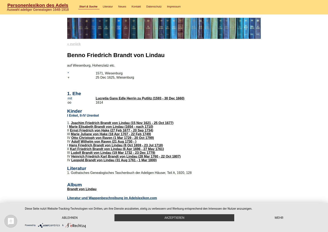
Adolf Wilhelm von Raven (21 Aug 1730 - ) (103, 141)
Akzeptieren (174, 218)
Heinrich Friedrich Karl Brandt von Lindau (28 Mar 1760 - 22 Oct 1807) (125, 156)
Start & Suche (88, 6)
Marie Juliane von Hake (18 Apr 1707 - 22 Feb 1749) (111, 134)
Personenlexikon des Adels (37, 5)
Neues (122, 6)
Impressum (174, 6)
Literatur (108, 6)
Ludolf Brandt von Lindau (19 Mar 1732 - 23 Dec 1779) (113, 152)
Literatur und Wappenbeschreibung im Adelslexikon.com (112, 198)
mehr (279, 218)
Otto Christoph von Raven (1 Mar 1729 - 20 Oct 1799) (112, 138)
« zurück (74, 44)
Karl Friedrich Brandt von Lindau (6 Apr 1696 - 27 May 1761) (117, 149)
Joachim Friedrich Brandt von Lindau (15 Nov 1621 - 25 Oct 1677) (122, 123)
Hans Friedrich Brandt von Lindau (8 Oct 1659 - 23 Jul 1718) (116, 145)
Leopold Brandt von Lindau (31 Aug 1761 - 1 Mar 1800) (114, 160)
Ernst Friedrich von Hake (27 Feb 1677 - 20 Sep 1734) (111, 130)
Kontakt (136, 6)
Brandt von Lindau (81, 189)
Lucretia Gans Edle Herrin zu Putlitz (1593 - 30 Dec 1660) (140, 98)
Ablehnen (70, 218)
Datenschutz (154, 6)
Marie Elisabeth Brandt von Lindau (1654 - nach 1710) (111, 126)
